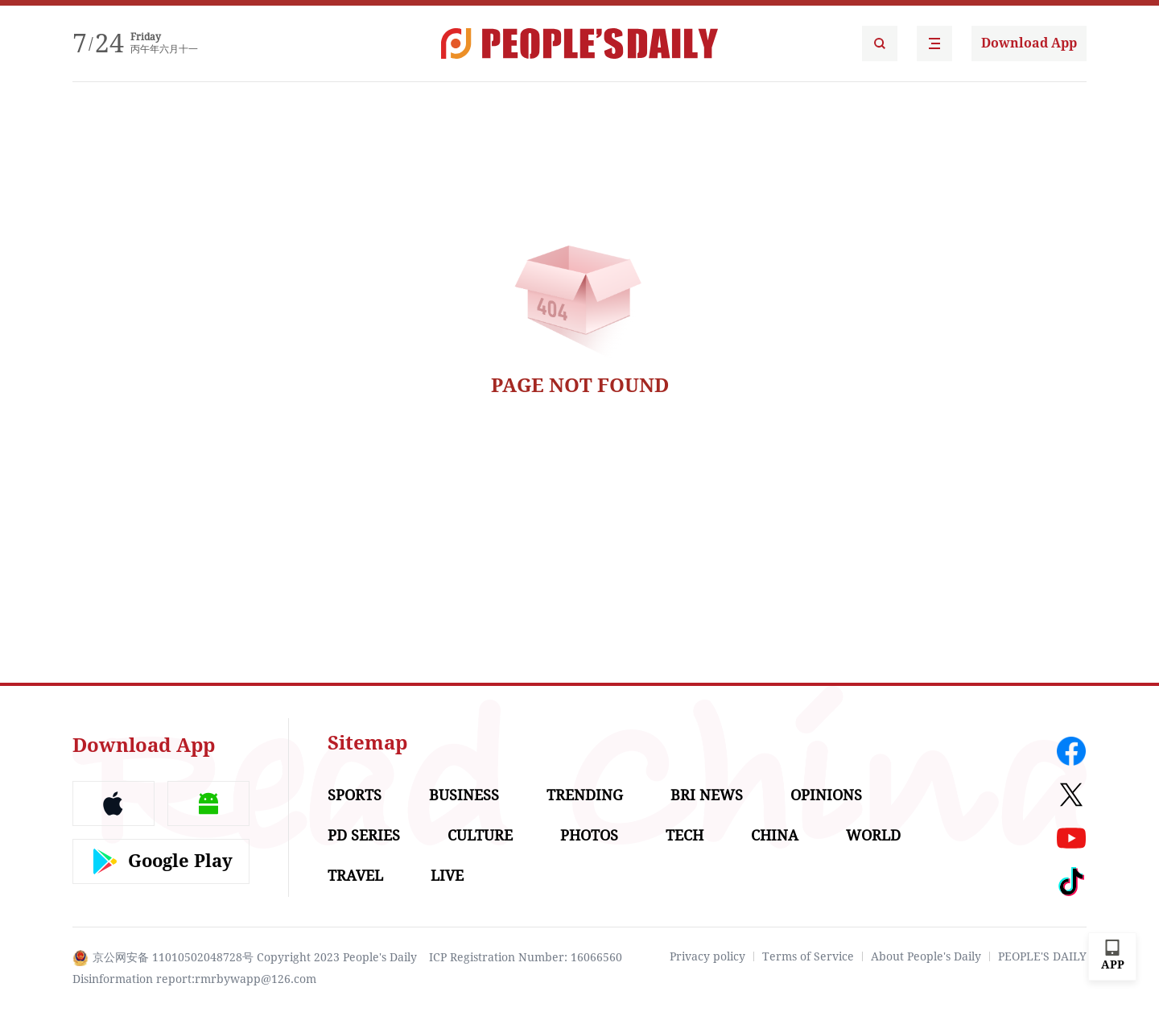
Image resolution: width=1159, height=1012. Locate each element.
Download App (1029, 43)
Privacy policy (707, 956)
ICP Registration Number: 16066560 (525, 957)
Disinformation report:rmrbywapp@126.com (194, 979)
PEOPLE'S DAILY (1042, 956)
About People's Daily (926, 956)
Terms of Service (808, 956)
